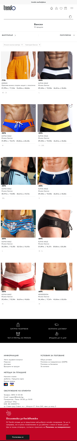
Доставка (7, 364)
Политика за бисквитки (49, 364)
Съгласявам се (17, 437)
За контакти (45, 366)
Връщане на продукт (12, 366)
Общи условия (46, 359)
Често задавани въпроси (13, 359)
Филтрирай (9, 35)
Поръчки (7, 362)
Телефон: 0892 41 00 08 (13, 395)
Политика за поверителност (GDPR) (54, 362)
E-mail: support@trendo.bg (13, 397)
